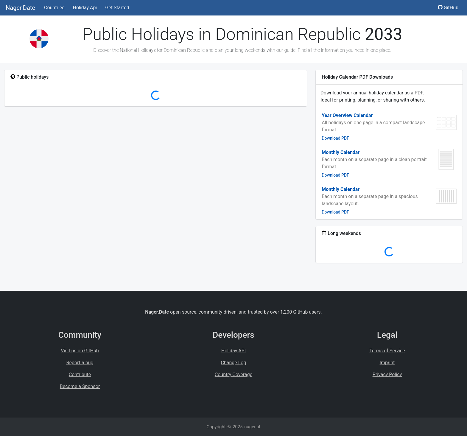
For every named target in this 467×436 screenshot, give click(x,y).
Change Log (233, 362)
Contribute (80, 374)
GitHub (448, 7)
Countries (54, 7)
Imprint (387, 362)
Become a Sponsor (80, 386)
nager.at (252, 426)
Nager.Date (20, 7)
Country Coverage (233, 374)
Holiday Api (85, 7)
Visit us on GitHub (80, 351)
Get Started (117, 7)
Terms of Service (387, 351)
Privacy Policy (387, 374)
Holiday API (233, 351)
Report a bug (80, 362)
